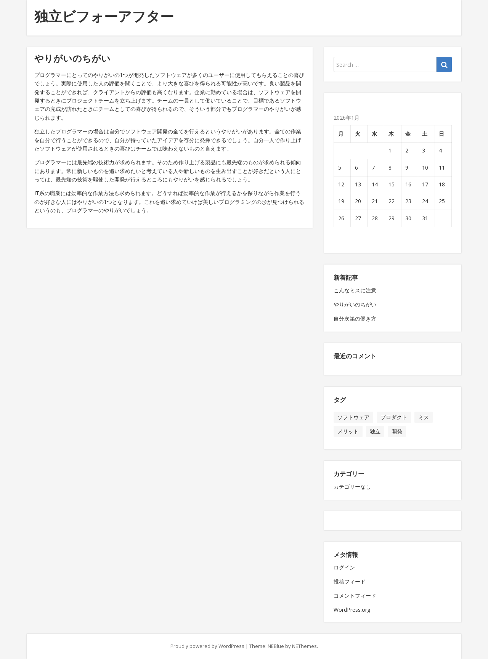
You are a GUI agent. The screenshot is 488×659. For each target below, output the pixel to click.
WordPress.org (352, 609)
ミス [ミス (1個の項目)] (423, 417)
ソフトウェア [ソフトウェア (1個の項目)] (353, 417)
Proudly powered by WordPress (207, 646)
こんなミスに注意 (355, 290)
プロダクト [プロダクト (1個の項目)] (393, 417)
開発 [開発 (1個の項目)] (397, 431)
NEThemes (304, 646)
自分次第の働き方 (355, 318)
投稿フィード (350, 581)
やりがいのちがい (355, 304)
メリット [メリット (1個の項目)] (348, 431)
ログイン (344, 567)
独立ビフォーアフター (104, 16)
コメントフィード (355, 595)
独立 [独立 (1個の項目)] (375, 431)
